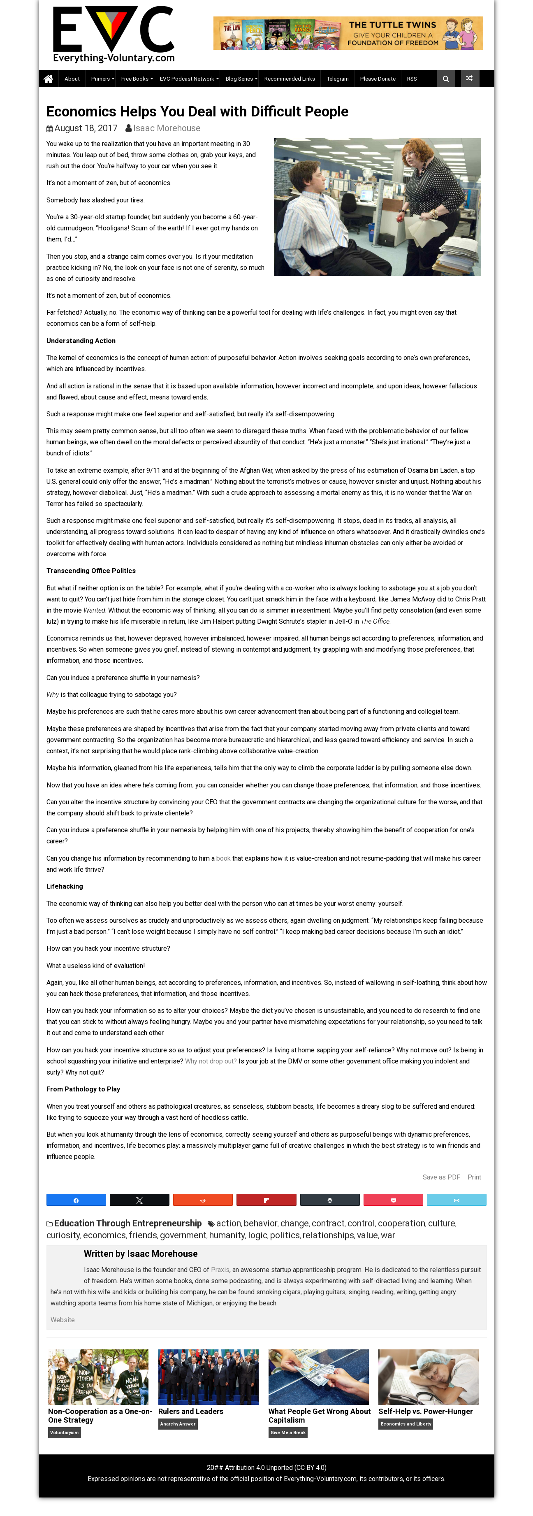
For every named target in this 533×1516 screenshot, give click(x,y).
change (294, 1223)
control (361, 1223)
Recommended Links (289, 78)
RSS (412, 78)
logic (257, 1235)
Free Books (134, 78)
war (388, 1235)
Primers (100, 78)
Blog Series (239, 78)
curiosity (63, 1235)
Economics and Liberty (406, 1424)
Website (63, 1320)
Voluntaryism (64, 1432)
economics (104, 1235)
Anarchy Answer (177, 1424)
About (72, 78)
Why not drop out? (211, 1061)
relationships (328, 1235)
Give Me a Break (288, 1432)
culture (441, 1223)
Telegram (338, 78)
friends (143, 1235)
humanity (227, 1235)
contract (328, 1223)
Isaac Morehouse (167, 128)
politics (285, 1235)
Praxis (220, 1270)
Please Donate (378, 78)
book (223, 858)
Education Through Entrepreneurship (128, 1223)
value (367, 1235)
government (183, 1235)
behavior (261, 1223)
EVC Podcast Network (187, 78)
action (228, 1223)
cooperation (401, 1223)
